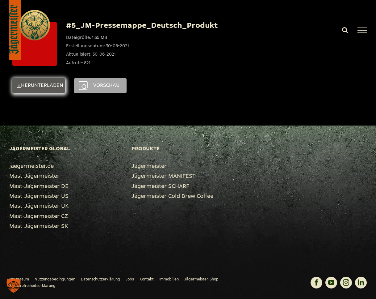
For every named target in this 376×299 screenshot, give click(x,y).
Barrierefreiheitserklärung (32, 286)
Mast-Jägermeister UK (39, 206)
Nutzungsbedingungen (55, 279)
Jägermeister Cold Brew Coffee (172, 196)
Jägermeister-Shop (201, 279)
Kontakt (147, 279)
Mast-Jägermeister (34, 176)
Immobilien (169, 279)
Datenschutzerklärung (100, 279)
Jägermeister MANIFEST (163, 176)
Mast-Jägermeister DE (39, 186)
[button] (13, 285)
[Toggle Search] (345, 30)
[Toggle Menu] (362, 30)
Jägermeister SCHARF (160, 186)
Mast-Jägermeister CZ (38, 216)
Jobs (130, 279)
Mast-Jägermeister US (39, 196)
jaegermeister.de (31, 166)
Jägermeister (149, 166)
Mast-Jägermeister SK (38, 226)
